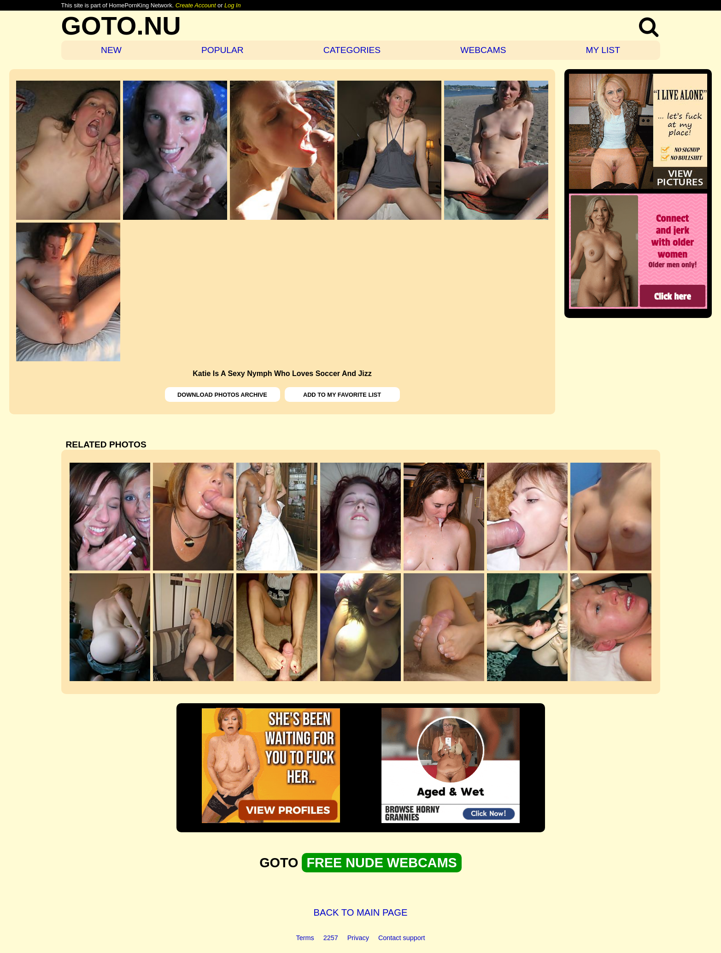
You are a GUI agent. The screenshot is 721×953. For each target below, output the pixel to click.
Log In (232, 5)
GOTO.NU (121, 25)
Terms (305, 937)
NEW (111, 50)
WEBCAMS (483, 50)
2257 (330, 937)
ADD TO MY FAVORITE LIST (342, 394)
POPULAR (222, 50)
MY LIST (603, 50)
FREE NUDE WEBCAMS (381, 862)
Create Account (196, 5)
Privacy (358, 937)
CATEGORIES (352, 50)
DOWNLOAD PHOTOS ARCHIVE (222, 394)
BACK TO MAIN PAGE (361, 912)
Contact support (401, 937)
